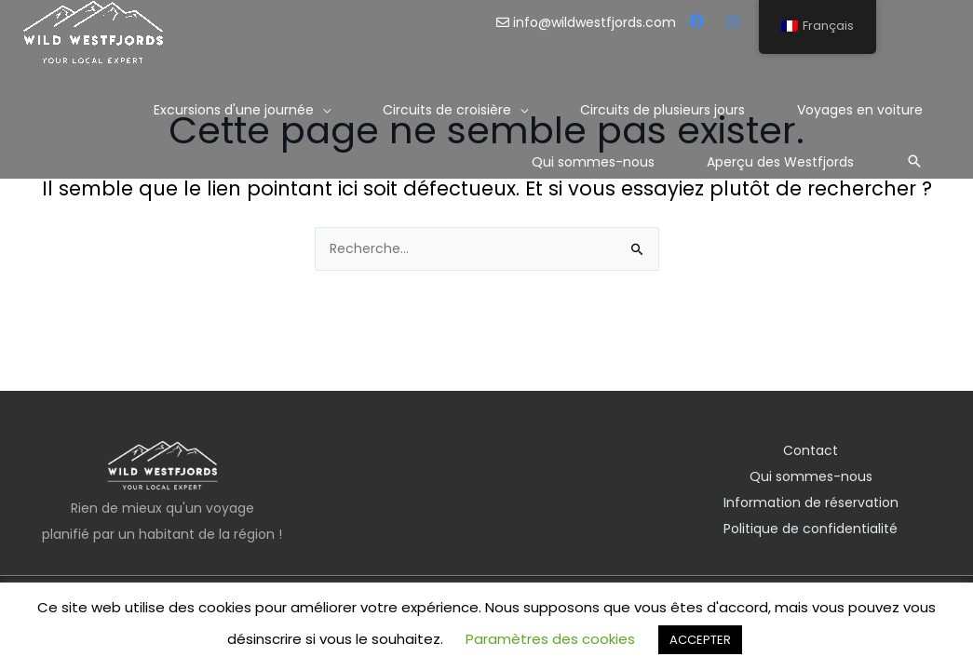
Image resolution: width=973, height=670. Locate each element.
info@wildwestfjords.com (588, 22)
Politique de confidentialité (810, 528)
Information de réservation (811, 502)
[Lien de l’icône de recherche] (914, 161)
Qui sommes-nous (811, 476)
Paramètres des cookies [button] (550, 639)
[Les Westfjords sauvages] (93, 31)
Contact (810, 450)
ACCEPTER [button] (700, 640)
